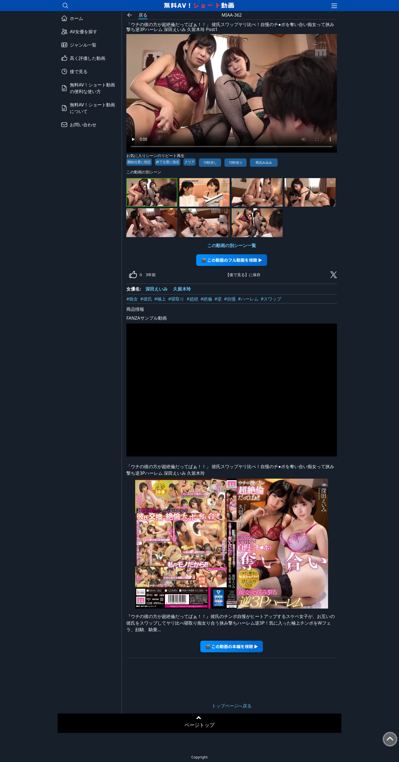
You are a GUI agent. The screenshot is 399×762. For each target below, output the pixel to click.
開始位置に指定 (139, 162)
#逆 (218, 299)
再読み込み (263, 162)
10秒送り (235, 162)
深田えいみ (156, 289)
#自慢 (230, 299)
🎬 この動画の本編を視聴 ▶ (231, 646)
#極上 (160, 299)
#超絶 (192, 299)
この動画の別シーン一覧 (231, 245)
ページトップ (199, 725)
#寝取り (176, 299)
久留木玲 (182, 289)
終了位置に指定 (167, 162)
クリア (190, 162)
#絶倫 (206, 299)
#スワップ (271, 299)
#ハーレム (248, 299)
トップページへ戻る (232, 706)
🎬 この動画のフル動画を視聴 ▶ (231, 260)
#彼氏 (146, 299)
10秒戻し (210, 162)
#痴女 (132, 299)
